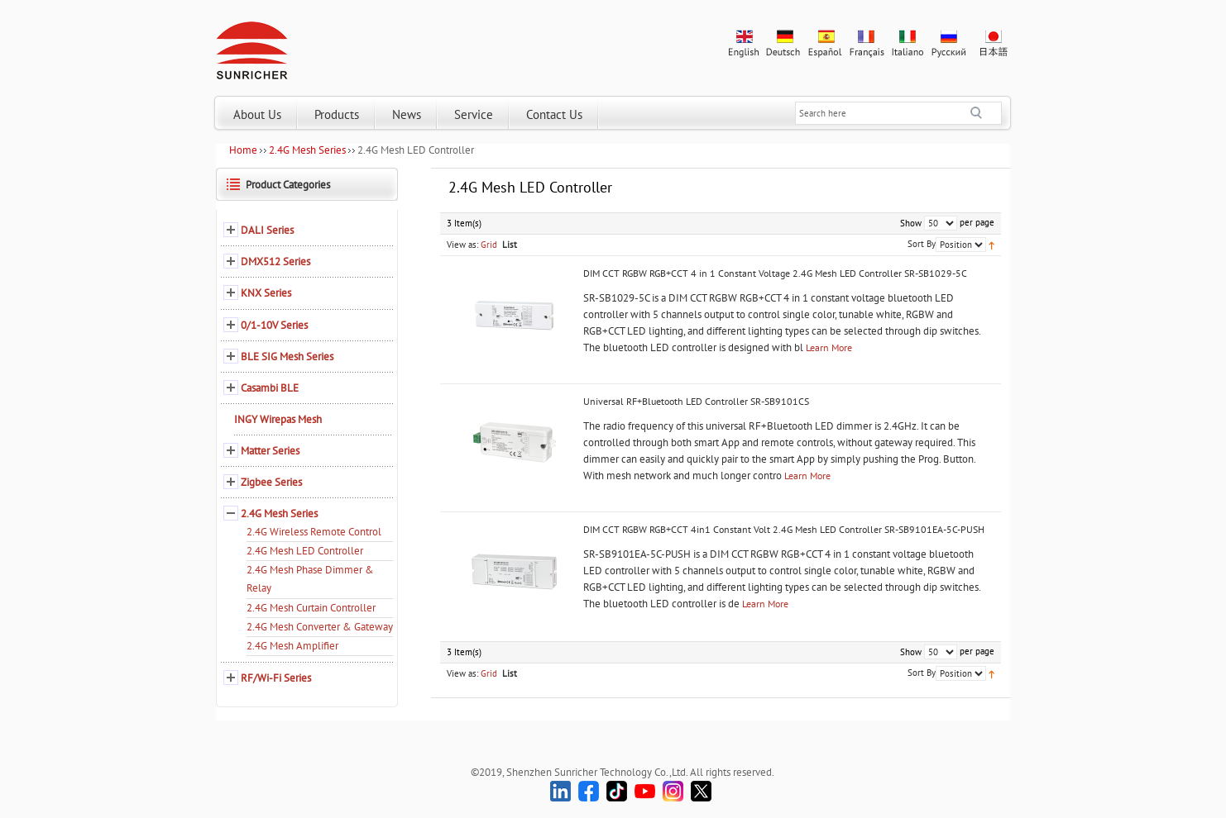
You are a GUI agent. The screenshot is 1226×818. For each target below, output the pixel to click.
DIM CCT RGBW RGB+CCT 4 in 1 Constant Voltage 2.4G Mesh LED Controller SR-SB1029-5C (775, 273)
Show (911, 223)
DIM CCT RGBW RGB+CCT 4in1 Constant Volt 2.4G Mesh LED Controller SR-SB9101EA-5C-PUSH (783, 529)
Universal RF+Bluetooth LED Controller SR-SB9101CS (696, 401)
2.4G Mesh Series (307, 150)
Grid (489, 244)
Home (243, 150)
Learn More (829, 347)
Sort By (922, 244)
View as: (462, 244)
